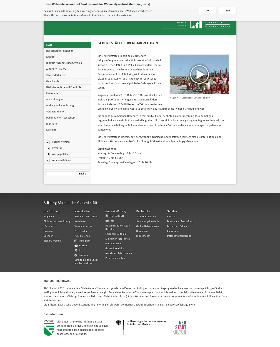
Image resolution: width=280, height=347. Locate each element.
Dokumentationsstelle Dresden (117, 227)
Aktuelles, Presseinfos (86, 217)
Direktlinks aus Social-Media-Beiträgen (86, 262)
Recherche (52, 93)
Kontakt (50, 57)
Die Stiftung (51, 211)
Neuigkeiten (82, 211)
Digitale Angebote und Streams (64, 63)
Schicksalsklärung (146, 217)
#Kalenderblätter (56, 75)
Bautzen (109, 221)
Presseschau (81, 231)
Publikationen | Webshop (60, 118)
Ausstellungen (54, 99)
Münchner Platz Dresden (118, 253)
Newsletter (80, 221)
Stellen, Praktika (52, 241)
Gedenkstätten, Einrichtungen (115, 213)
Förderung (49, 226)
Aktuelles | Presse (56, 69)
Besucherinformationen (59, 51)
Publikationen (82, 236)
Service (172, 211)
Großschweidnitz (114, 248)
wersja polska (57, 154)
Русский (54, 148)
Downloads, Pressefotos (180, 221)
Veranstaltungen (55, 111)
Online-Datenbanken (147, 226)
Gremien (48, 231)
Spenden (51, 130)
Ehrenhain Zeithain (115, 234)
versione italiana (58, 160)
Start (49, 45)
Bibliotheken (143, 236)
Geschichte (52, 81)
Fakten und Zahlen (177, 226)
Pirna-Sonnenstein (115, 258)
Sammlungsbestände (147, 221)
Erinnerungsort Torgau (117, 239)
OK (207, 9)
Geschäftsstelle (113, 244)
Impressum (173, 231)
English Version (58, 142)
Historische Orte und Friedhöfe (63, 87)
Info (228, 9)
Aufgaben (49, 217)
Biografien (52, 124)
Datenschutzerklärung (179, 236)
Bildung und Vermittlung (60, 105)
